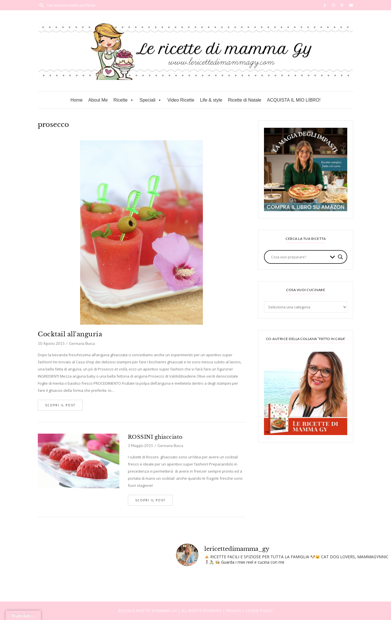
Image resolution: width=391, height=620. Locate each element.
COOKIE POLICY (259, 610)
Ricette (123, 100)
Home (76, 100)
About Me (98, 100)
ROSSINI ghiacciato (155, 437)
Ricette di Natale (244, 100)
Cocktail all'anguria (70, 334)
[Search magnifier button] (340, 257)
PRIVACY (234, 610)
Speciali (151, 100)
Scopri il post (60, 405)
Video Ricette (180, 100)
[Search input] (299, 257)
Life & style (211, 100)
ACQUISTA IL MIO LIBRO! (294, 100)
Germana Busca (82, 343)
